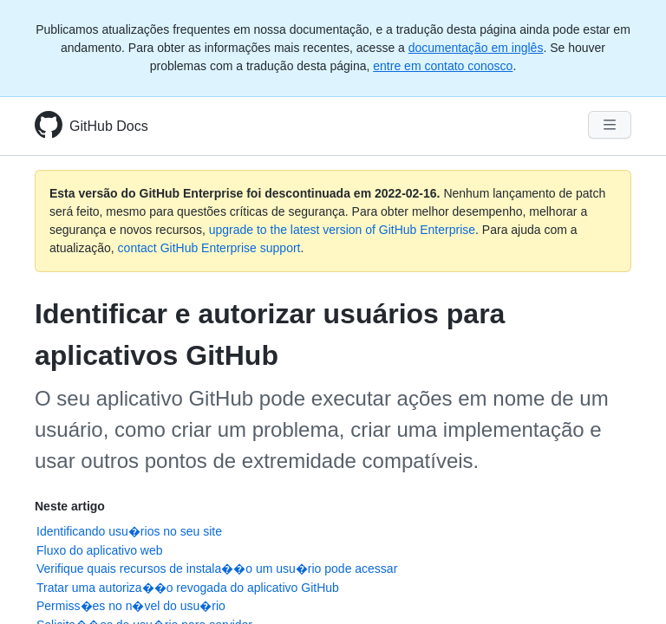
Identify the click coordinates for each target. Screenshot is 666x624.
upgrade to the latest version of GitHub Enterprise (342, 230)
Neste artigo (70, 506)
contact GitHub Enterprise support (209, 248)
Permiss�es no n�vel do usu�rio (130, 606)
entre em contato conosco (443, 66)
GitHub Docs (108, 126)
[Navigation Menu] (609, 125)
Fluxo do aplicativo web (99, 550)
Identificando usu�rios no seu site (129, 531)
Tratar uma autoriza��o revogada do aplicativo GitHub (187, 588)
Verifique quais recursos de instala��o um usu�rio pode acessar (216, 568)
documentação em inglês (476, 48)
